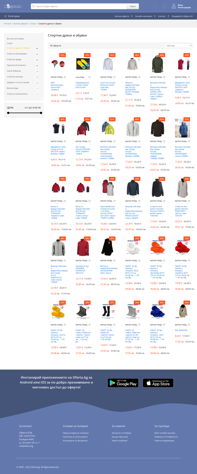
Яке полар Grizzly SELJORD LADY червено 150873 (83, 150)
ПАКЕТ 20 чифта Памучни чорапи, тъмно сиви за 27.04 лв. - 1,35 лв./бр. (83, 336)
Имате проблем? (120, 440)
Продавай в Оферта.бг (182, 16)
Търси (133, 6)
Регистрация (184, 7)
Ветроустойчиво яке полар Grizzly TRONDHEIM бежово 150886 (132, 151)
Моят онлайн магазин (164, 433)
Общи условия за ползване (76, 433)
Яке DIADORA (181, 330)
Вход (180, 5)
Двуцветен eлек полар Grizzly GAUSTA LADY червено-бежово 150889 (182, 87)
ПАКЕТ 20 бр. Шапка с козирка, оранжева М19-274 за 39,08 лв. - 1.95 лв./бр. (157, 272)
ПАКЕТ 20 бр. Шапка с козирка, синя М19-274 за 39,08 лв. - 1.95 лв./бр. (157, 336)
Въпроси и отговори (121, 433)
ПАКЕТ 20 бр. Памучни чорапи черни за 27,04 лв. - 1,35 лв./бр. (107, 335)
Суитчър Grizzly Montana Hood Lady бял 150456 (107, 86)
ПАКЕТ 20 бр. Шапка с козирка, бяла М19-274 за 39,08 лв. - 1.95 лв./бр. (132, 272)
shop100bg (80, 77)
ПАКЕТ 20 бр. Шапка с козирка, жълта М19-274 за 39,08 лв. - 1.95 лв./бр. (58, 336)
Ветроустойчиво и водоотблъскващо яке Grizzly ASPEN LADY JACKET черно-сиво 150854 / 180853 (157, 91)
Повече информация (164, 440)
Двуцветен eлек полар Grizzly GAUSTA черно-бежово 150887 (58, 150)
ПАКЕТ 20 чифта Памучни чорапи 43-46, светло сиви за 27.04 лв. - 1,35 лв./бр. (132, 336)
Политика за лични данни (75, 436)
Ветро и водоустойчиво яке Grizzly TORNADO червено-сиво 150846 (58, 212)
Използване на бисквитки (75, 440)
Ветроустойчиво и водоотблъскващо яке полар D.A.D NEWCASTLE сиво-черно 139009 (58, 274)
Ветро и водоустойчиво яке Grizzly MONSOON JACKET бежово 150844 (132, 88)
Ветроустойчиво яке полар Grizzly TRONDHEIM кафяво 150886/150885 (157, 153)
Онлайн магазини (143, 16)
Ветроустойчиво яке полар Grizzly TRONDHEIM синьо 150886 (182, 151)
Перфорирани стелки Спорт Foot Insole (82, 85)
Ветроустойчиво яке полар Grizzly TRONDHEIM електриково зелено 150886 (107, 153)
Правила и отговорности (166, 436)
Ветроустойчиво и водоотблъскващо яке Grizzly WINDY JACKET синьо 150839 (132, 212)
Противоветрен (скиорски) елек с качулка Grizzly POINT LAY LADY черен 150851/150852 (107, 212)
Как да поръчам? (120, 436)
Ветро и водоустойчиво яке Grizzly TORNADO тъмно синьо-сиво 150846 (83, 212)
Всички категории (15, 38)
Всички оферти (122, 16)
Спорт (33, 23)
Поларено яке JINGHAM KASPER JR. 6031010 (82, 269)
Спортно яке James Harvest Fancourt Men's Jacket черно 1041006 (157, 211)
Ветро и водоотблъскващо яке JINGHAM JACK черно (107, 269)
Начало (7, 23)
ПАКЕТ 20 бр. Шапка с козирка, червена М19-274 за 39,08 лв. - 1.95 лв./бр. (182, 272)
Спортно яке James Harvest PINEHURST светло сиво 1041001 (181, 211)
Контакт (162, 16)
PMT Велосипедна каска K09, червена (57, 86)
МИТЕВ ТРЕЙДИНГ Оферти (57, 77)
